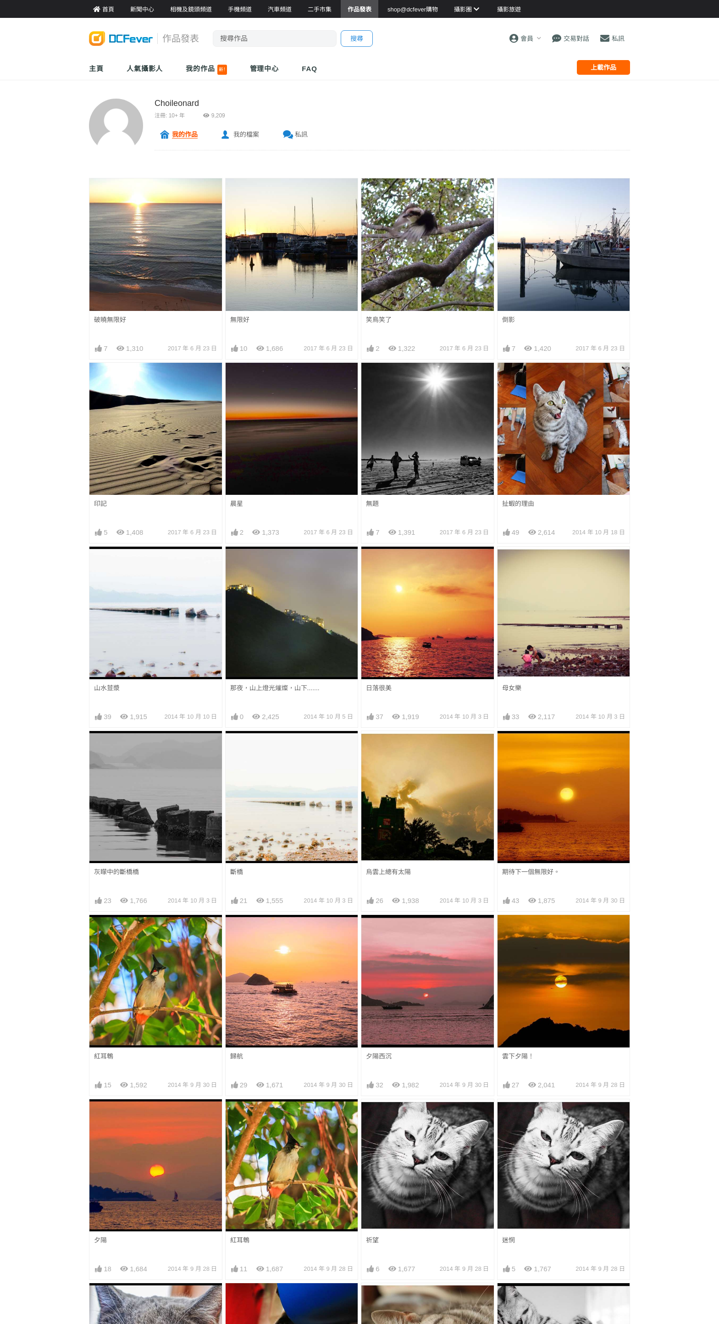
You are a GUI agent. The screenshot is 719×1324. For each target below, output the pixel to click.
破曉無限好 (110, 319)
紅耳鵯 (103, 1056)
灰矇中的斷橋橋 (116, 871)
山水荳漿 (107, 688)
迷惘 (508, 1115)
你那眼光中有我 (116, 1299)
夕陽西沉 (379, 1056)
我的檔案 (246, 134)
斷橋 (236, 871)
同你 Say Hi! (247, 1299)
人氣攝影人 (145, 68)
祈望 (372, 1115)
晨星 (236, 503)
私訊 (301, 134)
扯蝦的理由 (518, 503)
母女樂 (511, 688)
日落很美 (379, 688)
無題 (372, 503)
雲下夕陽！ (518, 1056)
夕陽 (100, 1240)
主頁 (96, 68)
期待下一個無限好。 (531, 871)
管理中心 (264, 68)
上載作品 (603, 67)
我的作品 (206, 70)
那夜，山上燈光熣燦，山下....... (275, 688)
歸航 (236, 1056)
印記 (100, 503)
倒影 (508, 319)
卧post (375, 1299)
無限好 (239, 319)
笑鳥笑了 (379, 319)
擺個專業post (521, 1299)
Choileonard (177, 103)
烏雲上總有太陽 (388, 871)
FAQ (309, 68)
